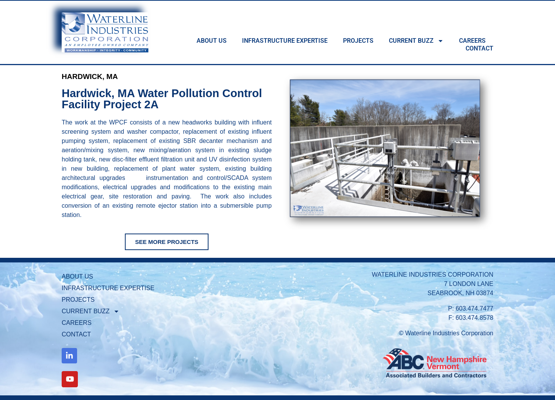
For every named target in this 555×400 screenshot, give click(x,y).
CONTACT (479, 48)
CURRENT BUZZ (416, 41)
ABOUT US (212, 40)
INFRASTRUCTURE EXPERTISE (285, 40)
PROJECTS (358, 40)
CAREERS (472, 40)
